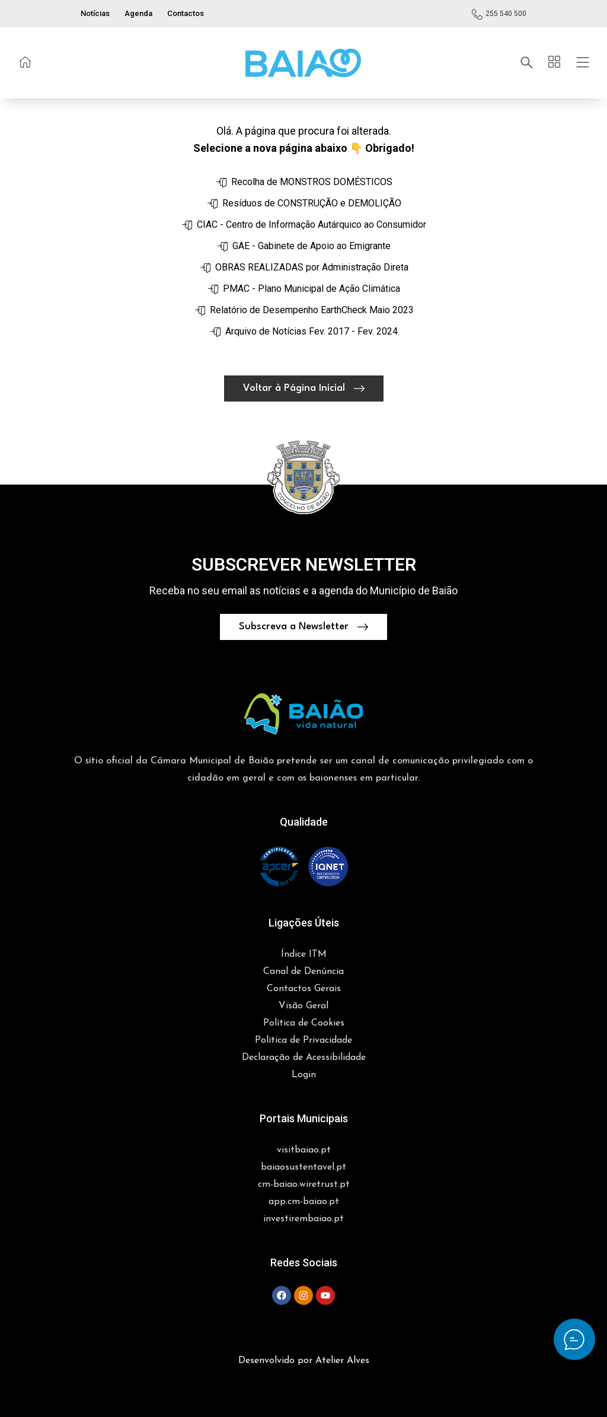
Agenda (138, 13)
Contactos (185, 13)
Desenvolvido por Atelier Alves (303, 1360)
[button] (303, 63)
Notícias (95, 13)
